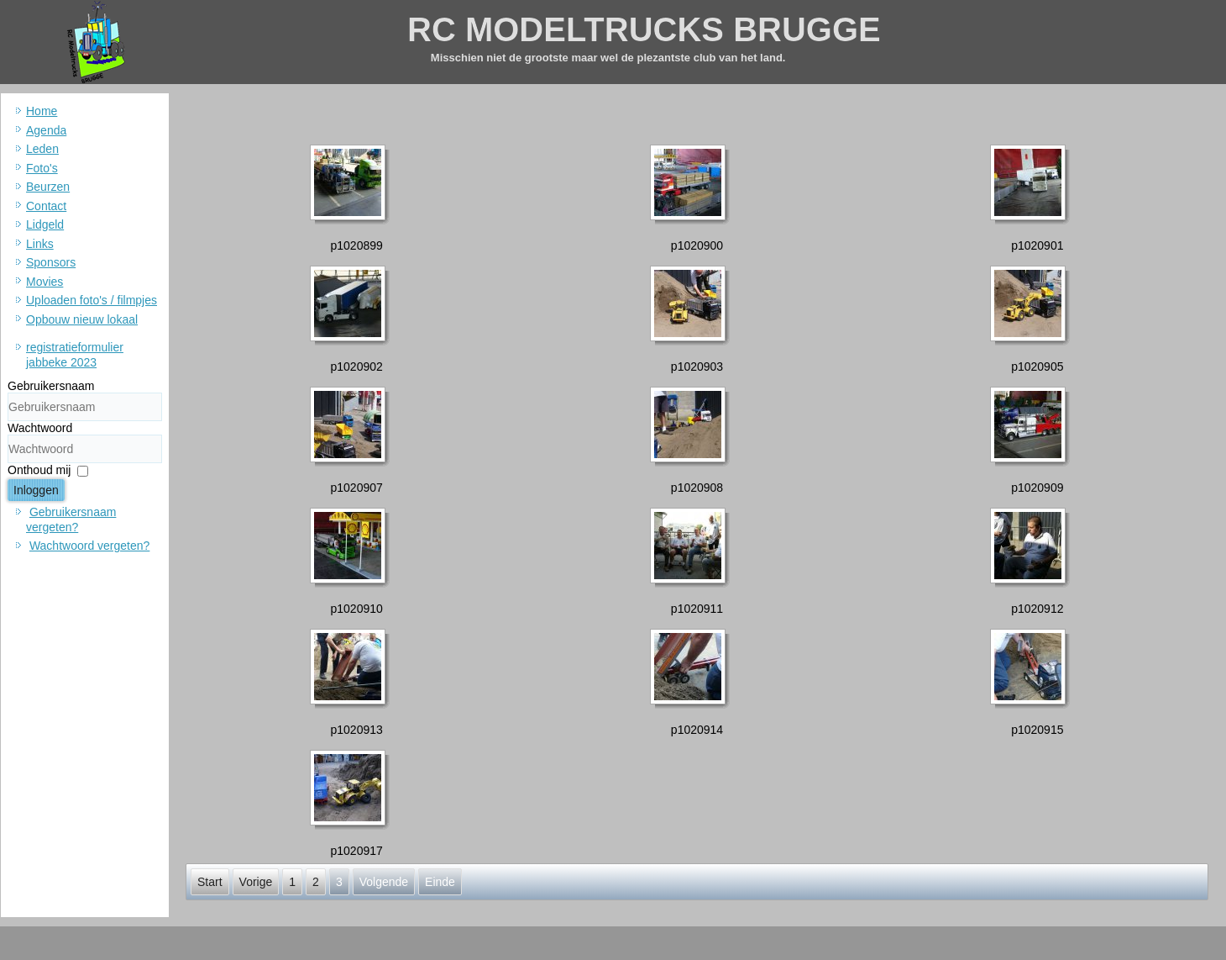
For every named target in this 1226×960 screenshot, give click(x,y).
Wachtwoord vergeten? (89, 545)
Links (40, 244)
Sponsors (51, 262)
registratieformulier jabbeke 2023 (74, 354)
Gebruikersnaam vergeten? (71, 519)
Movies (44, 281)
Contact (46, 206)
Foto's (42, 168)
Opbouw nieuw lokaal (82, 319)
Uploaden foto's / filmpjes (91, 300)
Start (210, 882)
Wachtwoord (40, 428)
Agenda (46, 130)
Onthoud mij (39, 470)
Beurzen (48, 186)
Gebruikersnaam (51, 386)
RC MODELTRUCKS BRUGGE (644, 29)
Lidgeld (45, 224)
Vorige (256, 882)
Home (41, 111)
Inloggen (36, 490)
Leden (42, 149)
